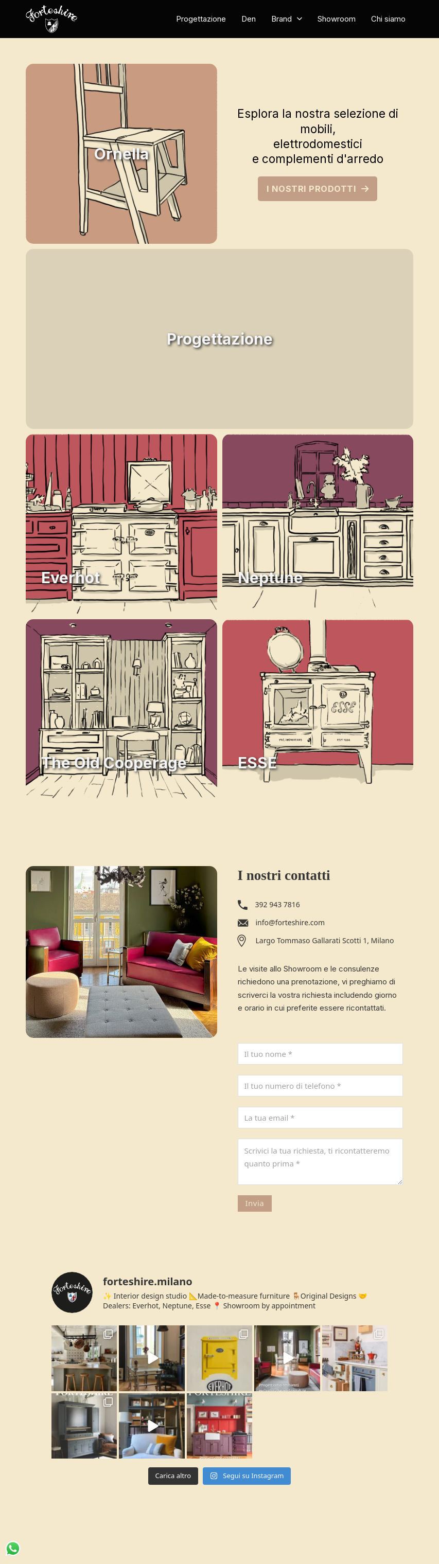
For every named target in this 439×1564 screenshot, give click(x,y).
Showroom (337, 19)
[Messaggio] (320, 1162)
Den (248, 19)
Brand (281, 19)
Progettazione (201, 19)
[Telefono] (320, 1085)
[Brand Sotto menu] (299, 19)
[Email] (320, 1117)
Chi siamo (388, 19)
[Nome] (320, 1054)
